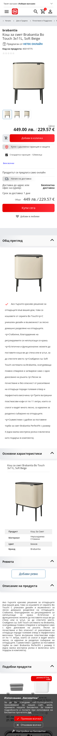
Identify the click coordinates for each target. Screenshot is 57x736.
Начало (6, 21)
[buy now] (28, 208)
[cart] (43, 11)
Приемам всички (28, 718)
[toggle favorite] (28, 216)
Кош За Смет (37, 531)
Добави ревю (28, 574)
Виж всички (8, 163)
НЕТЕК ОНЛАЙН (33, 44)
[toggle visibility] (28, 240)
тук (29, 712)
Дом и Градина (20, 21)
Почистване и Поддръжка (41, 21)
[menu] (7, 11)
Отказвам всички (28, 725)
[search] (36, 11)
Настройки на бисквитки (28, 731)
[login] (50, 11)
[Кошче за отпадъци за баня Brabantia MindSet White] (41, 685)
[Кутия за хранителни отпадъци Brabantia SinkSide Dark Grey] (16, 685)
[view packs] (28, 138)
